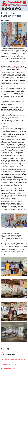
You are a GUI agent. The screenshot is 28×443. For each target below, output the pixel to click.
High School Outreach (6, 351)
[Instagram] (13, 8)
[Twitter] (6, 8)
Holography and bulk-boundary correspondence (13, 356)
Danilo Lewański (15, 66)
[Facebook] (3, 8)
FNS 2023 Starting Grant (9, 368)
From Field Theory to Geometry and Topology (13, 359)
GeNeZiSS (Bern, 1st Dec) (9, 364)
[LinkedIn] (9, 8)
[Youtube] (16, 8)
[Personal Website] (19, 8)
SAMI (11, 77)
